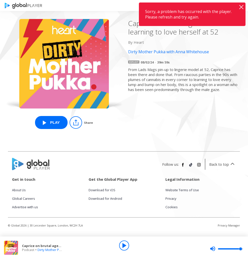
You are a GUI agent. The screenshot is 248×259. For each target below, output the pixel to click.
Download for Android (105, 198)
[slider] (226, 249)
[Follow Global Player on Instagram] (198, 166)
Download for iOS (102, 190)
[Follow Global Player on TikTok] (190, 166)
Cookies (171, 207)
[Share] (81, 122)
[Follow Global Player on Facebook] (182, 166)
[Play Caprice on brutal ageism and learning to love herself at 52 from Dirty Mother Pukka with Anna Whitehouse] (51, 122)
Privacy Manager (229, 225)
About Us (19, 190)
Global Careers (23, 198)
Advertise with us (25, 207)
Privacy (170, 198)
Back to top (222, 164)
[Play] (124, 245)
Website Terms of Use (182, 190)
